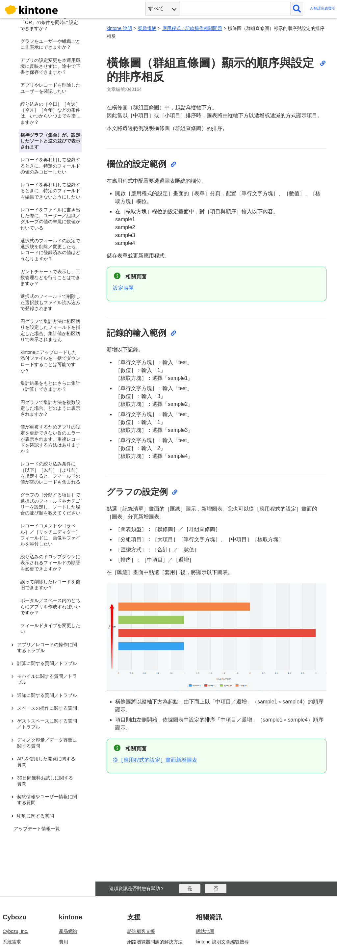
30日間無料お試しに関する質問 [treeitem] (45, 780)
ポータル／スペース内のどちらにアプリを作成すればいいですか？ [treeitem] (50, 606)
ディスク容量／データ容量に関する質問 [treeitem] (47, 743)
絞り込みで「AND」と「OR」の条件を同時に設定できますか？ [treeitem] (49, 22)
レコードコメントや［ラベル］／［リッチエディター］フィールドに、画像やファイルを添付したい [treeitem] (50, 534)
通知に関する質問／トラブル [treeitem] (47, 695)
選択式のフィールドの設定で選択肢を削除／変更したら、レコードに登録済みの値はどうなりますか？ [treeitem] (50, 249)
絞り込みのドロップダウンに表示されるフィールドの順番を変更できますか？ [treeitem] (50, 562)
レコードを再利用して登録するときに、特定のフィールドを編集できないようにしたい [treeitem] (50, 190)
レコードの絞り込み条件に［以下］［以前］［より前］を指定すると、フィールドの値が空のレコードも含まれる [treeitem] (50, 473)
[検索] (297, 8)
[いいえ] (215, 888)
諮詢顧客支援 (141, 931)
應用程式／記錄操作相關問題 (192, 28)
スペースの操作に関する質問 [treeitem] (47, 708)
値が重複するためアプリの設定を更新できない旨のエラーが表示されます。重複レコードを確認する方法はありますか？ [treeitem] (50, 439)
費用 (63, 941)
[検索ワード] (235, 8)
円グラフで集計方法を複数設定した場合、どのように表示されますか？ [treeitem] (50, 408)
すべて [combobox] (156, 8)
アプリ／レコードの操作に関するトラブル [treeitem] (47, 647)
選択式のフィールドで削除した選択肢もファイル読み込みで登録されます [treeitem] (50, 302)
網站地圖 (205, 931)
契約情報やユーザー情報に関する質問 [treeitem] (47, 799)
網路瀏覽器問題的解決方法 (155, 941)
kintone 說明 (119, 28)
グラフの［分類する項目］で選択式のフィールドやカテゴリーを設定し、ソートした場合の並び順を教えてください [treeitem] (50, 503)
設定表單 (123, 288)
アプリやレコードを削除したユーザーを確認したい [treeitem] (50, 87)
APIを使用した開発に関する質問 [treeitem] (46, 761)
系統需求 (12, 941)
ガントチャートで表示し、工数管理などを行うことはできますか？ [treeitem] (50, 277)
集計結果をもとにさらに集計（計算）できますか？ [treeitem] (50, 386)
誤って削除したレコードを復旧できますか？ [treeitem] (50, 584)
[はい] (189, 888)
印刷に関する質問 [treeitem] (35, 815)
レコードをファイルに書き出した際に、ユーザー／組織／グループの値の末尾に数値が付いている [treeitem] (50, 218)
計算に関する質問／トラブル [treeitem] (47, 663)
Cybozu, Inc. (15, 931)
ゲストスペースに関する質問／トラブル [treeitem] (47, 723)
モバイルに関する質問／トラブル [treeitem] (47, 679)
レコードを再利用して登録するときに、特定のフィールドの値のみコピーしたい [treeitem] (50, 165)
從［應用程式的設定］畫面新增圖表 (155, 760)
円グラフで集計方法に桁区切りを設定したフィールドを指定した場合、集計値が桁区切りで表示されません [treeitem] (50, 330)
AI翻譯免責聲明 (322, 8)
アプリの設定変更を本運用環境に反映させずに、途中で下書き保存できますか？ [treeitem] (50, 66)
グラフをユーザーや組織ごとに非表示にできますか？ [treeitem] (50, 44)
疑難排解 (147, 28)
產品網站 (68, 931)
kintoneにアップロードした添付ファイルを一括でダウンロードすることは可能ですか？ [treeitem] (50, 361)
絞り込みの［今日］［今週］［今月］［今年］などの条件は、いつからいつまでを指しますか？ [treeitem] (50, 113)
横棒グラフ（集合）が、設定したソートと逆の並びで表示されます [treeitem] (50, 140)
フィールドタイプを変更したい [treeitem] (50, 628)
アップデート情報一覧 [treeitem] (37, 828)
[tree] (49, 426)
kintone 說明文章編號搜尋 (222, 941)
